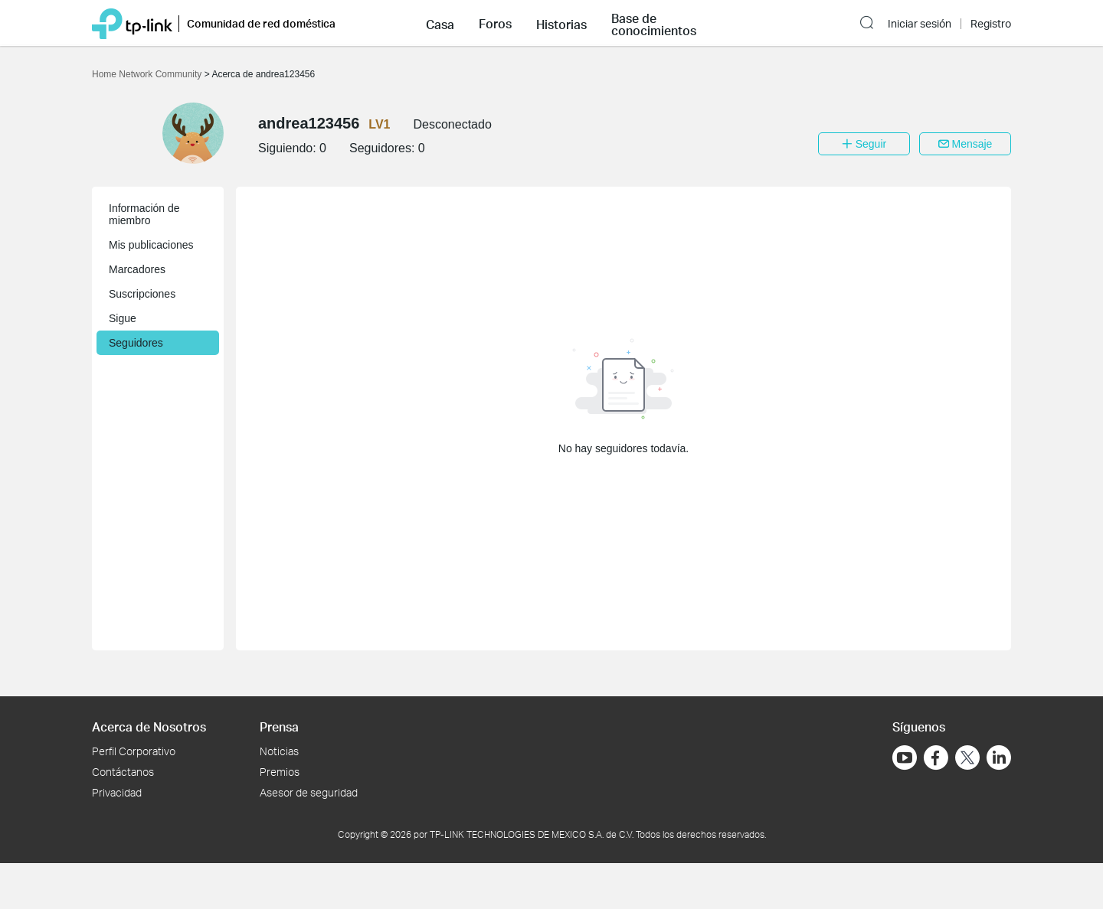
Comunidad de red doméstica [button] (261, 23)
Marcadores (137, 269)
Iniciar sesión (919, 23)
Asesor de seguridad (309, 792)
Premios (279, 771)
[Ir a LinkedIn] (999, 757)
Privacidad (117, 792)
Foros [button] (495, 24)
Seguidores (136, 343)
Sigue (122, 318)
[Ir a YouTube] (904, 757)
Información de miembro (144, 214)
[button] (440, 23)
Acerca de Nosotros (149, 726)
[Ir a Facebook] (936, 757)
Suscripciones (142, 294)
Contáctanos (123, 771)
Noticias (279, 751)
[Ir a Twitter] (967, 759)
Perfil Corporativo (133, 751)
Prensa (279, 726)
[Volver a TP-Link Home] (132, 22)
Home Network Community (148, 74)
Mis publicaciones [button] (151, 245)
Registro (990, 23)
